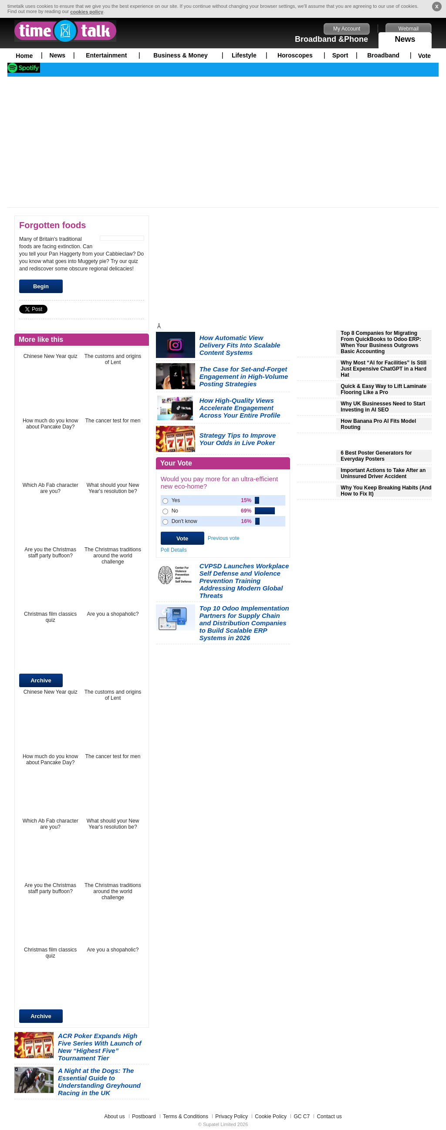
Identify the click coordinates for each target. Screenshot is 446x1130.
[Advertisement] (223, 142)
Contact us (329, 1116)
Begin (41, 286)
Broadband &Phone (331, 39)
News (405, 38)
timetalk (65, 31)
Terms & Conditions (185, 1116)
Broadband (383, 55)
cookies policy (86, 11)
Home (24, 55)
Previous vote (224, 538)
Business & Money (180, 55)
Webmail (409, 29)
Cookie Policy (271, 1116)
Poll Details (174, 550)
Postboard (144, 1116)
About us (114, 1116)
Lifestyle (244, 55)
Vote (424, 55)
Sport (340, 55)
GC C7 (302, 1116)
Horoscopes (295, 55)
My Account (346, 29)
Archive (40, 680)
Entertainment (106, 55)
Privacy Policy (231, 1116)
